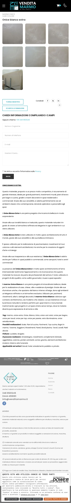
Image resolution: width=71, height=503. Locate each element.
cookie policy (44, 495)
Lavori (50, 385)
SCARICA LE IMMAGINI (15, 108)
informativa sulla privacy (28, 495)
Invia (8, 176)
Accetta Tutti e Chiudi (56, 499)
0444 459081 (9, 396)
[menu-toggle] (3, 6)
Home (50, 378)
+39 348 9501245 (23, 120)
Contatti (51, 392)
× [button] (68, 474)
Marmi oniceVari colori (8, 15)
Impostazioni (12, 499)
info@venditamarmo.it (15, 399)
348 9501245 (9, 393)
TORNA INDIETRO (13, 102)
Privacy (38, 171)
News (50, 389)
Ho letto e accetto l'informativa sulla (22, 171)
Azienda (51, 382)
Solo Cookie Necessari (31, 499)
